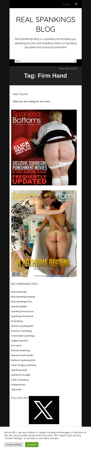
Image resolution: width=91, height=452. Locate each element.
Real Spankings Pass (21, 301)
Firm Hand (16, 345)
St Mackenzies (18, 384)
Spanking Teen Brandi (22, 316)
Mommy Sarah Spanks (22, 355)
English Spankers (19, 340)
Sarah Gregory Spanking (23, 365)
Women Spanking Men (22, 325)
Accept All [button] (31, 444)
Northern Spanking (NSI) (23, 360)
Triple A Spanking (19, 379)
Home (61, 68)
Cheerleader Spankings (23, 335)
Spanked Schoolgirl (20, 374)
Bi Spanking (17, 321)
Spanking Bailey (19, 306)
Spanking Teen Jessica (22, 311)
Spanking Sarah (19, 369)
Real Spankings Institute (23, 296)
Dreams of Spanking (21, 330)
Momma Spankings (20, 350)
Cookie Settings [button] (13, 444)
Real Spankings (19, 291)
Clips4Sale (16, 389)
